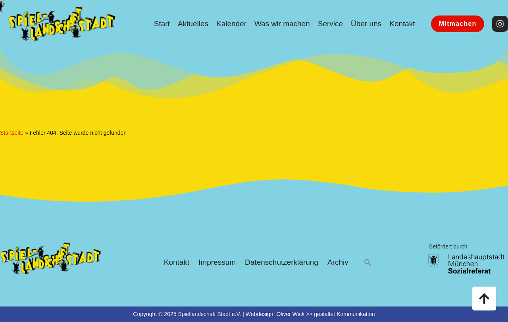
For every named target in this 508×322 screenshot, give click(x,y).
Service (330, 23)
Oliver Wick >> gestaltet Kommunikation (325, 314)
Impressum (217, 262)
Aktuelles (193, 23)
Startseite (11, 133)
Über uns (366, 23)
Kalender (231, 23)
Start (162, 23)
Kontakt (402, 23)
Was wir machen (282, 23)
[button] (368, 262)
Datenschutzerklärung (281, 262)
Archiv (337, 262)
